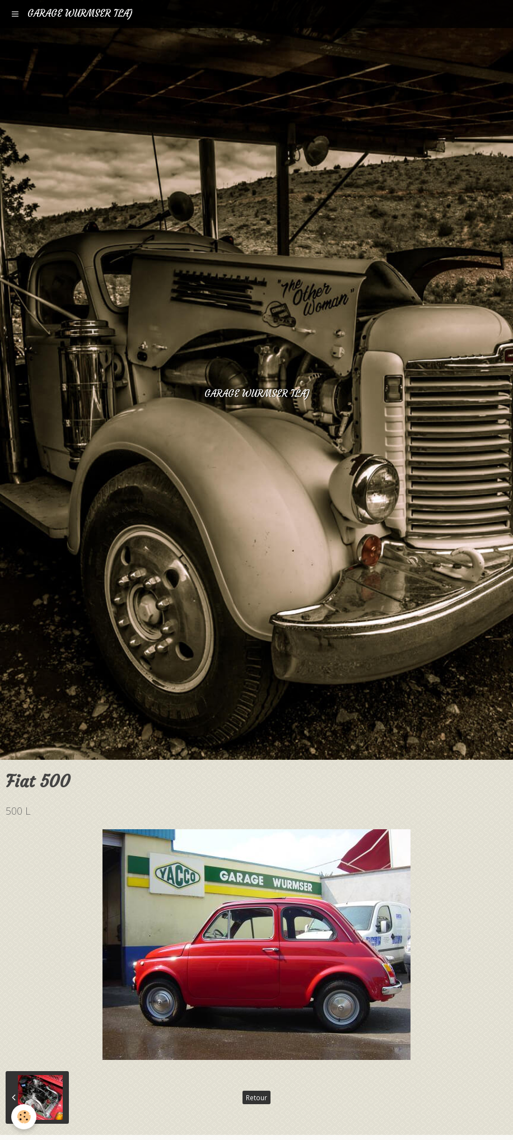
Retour (256, 1097)
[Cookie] (23, 1116)
